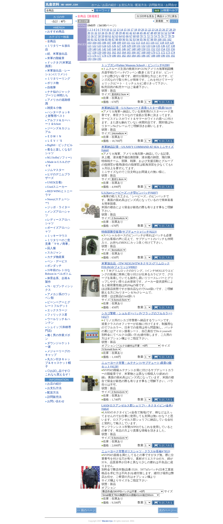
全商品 (51, 41)
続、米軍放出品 (57, 53)
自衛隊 (51, 87)
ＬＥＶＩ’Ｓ (54, 140)
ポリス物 (53, 82)
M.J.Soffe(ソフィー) (59, 157)
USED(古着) (54, 182)
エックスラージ (57, 310)
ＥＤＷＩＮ (54, 136)
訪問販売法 (156, 4)
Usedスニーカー (57, 186)
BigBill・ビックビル (60, 145)
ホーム (95, 4)
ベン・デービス (57, 261)
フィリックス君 (57, 314)
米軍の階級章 (55, 58)
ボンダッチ (54, 265)
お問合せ (171, 4)
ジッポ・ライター (58, 207)
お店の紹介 (109, 4)
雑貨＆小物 (54, 107)
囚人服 (51, 248)
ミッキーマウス (57, 235)
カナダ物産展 (55, 256)
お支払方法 (126, 4)
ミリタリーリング (58, 78)
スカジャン (54, 252)
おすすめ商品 (55, 31)
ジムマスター (55, 169)
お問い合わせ (55, 401)
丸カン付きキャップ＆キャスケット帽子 (58, 363)
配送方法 (141, 4)
